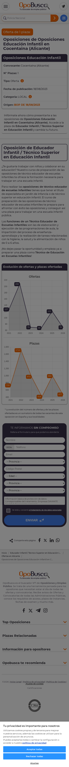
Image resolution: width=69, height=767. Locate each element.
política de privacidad (34, 743)
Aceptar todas (34, 749)
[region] (34, 744)
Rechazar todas (34, 756)
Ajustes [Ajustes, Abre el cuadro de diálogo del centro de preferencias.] (34, 763)
